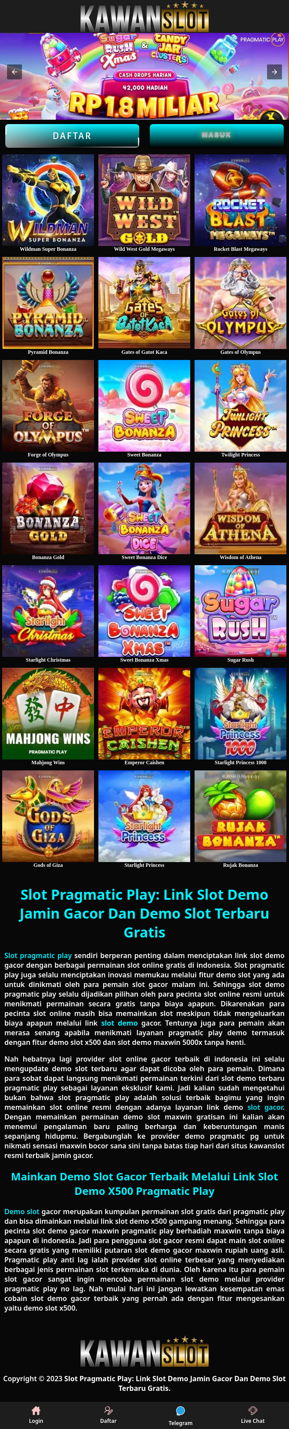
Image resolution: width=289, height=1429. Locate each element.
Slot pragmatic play (38, 955)
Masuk (217, 134)
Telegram (180, 1415)
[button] (14, 71)
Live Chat (253, 1415)
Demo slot (22, 1211)
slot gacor (264, 1107)
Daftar (72, 136)
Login (36, 1415)
